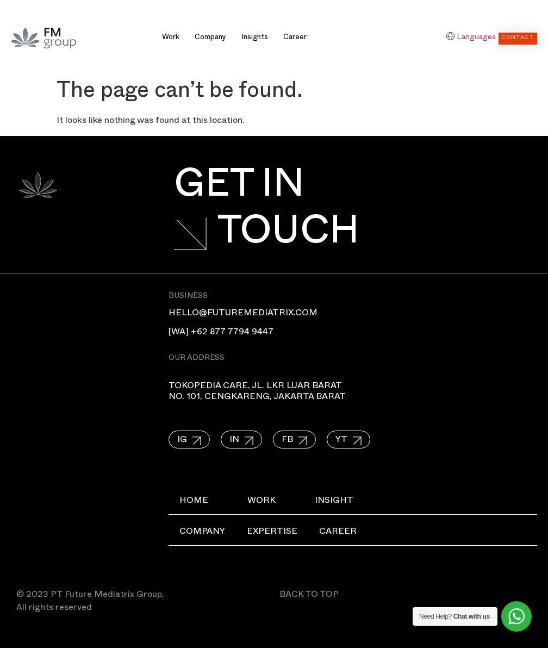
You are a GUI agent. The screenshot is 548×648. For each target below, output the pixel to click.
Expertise (272, 533)
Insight (334, 502)
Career (295, 38)
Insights (254, 38)
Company (210, 38)
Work (170, 38)
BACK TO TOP (309, 596)
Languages (476, 38)
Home (193, 502)
